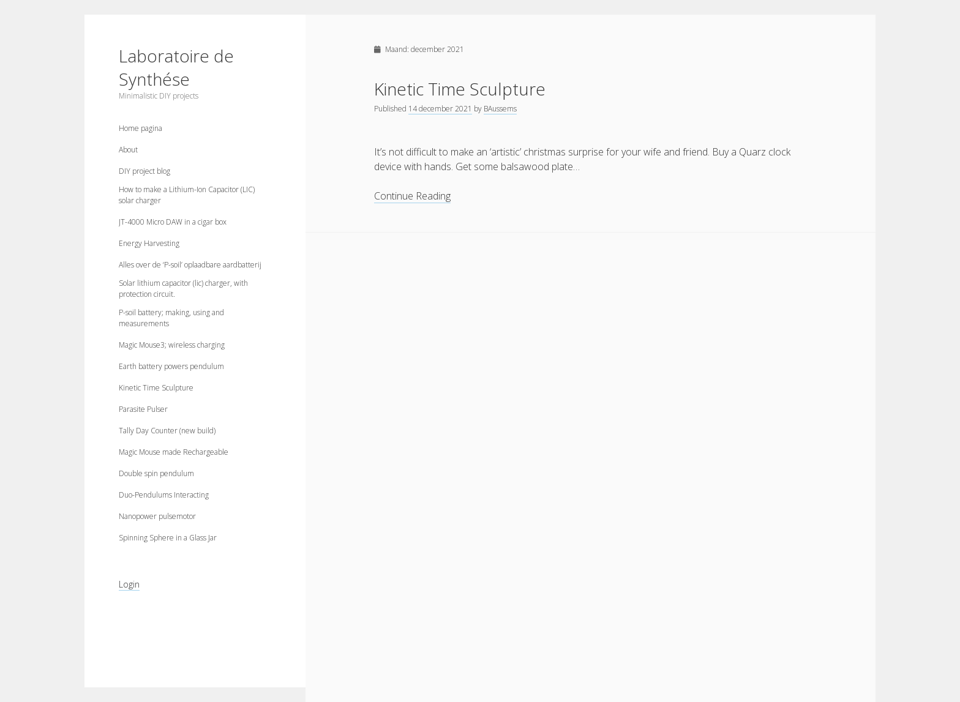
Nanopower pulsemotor (157, 516)
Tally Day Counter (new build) (167, 430)
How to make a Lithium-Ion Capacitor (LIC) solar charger (187, 195)
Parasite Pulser (143, 409)
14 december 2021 (440, 108)
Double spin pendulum (156, 473)
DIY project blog (144, 171)
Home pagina (140, 128)
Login (129, 584)
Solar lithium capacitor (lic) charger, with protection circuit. (183, 288)
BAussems (500, 108)
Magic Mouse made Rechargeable (173, 452)
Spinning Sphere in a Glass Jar (168, 537)
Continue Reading (412, 196)
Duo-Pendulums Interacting (164, 495)
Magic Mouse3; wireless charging (172, 345)
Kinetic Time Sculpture (156, 388)
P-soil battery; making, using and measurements (171, 318)
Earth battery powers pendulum (171, 366)
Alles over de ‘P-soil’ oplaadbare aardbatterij (190, 265)
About (128, 149)
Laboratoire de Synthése (176, 67)
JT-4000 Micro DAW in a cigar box (173, 222)
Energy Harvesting (149, 243)
